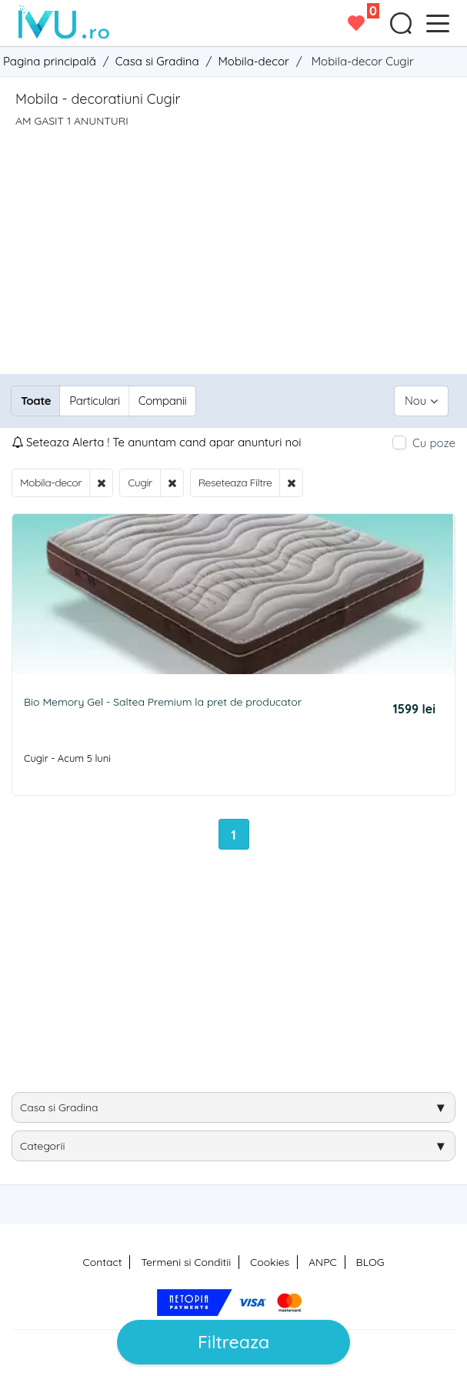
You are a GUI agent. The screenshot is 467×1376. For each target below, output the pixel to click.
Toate (36, 400)
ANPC (323, 1262)
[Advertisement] (233, 243)
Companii (162, 400)
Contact (102, 1262)
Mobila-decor (51, 482)
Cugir (140, 482)
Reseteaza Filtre (235, 482)
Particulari (94, 400)
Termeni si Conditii (186, 1262)
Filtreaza (233, 1342)
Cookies (269, 1262)
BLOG (370, 1262)
